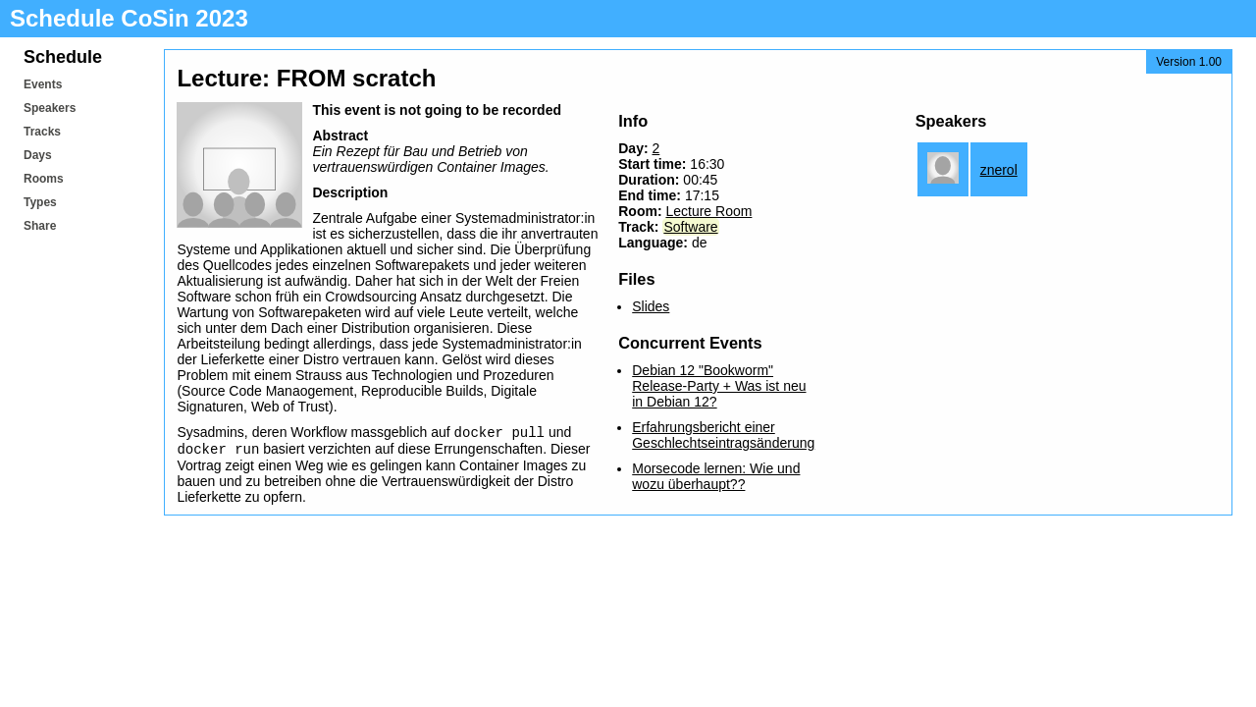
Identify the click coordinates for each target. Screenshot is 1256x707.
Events (43, 84)
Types (40, 202)
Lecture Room (708, 211)
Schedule (63, 57)
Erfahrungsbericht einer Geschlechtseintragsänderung (723, 435)
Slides (650, 306)
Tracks (42, 131)
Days (38, 155)
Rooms (44, 179)
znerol (999, 170)
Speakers (50, 108)
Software (690, 227)
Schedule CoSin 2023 (129, 18)
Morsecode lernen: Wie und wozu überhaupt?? (716, 476)
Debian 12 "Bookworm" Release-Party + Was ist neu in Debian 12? (719, 385)
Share (40, 226)
